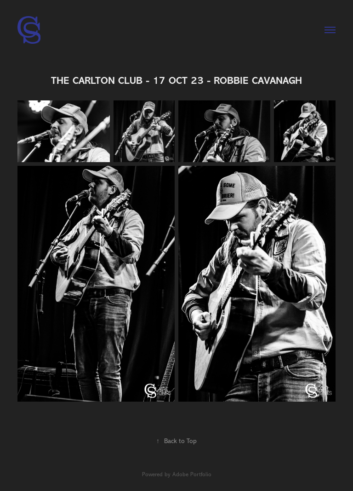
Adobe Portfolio (191, 474)
